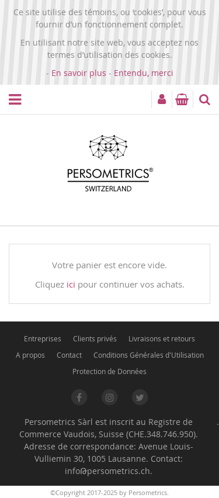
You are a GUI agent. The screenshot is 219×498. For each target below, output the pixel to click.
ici (71, 284)
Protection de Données (109, 371)
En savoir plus (78, 72)
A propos (30, 354)
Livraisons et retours (161, 338)
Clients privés (95, 338)
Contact (69, 354)
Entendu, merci (143, 72)
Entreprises (42, 338)
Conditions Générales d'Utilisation (148, 354)
